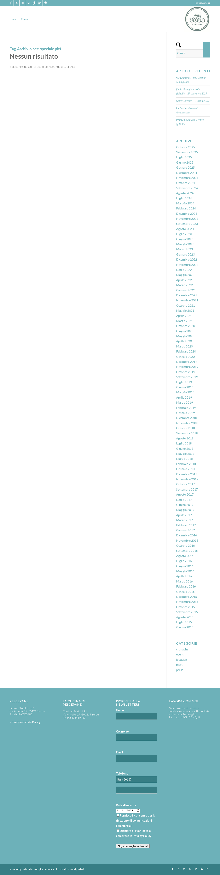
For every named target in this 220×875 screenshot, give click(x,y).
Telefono (122, 773)
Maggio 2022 (185, 274)
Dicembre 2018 (186, 417)
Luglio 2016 (184, 561)
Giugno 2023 (184, 239)
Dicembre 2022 (186, 259)
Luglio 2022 (184, 269)
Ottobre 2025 (185, 147)
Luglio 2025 (184, 157)
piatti (179, 664)
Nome (120, 710)
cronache (182, 649)
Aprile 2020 (184, 341)
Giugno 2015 (184, 627)
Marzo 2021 (184, 321)
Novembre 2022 (187, 264)
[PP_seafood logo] (197, 19)
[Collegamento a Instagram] (22, 3)
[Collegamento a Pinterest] (46, 3)
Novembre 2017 (187, 479)
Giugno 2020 (184, 331)
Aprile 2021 (184, 315)
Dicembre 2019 (186, 361)
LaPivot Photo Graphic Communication (40, 869)
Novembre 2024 (187, 177)
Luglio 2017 (184, 499)
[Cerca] (193, 53)
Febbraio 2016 (186, 586)
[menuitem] (12, 19)
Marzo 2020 (184, 346)
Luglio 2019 (184, 382)
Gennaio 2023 (185, 254)
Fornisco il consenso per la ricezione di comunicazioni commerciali (135, 820)
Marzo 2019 (184, 402)
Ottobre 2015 (185, 607)
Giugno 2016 (184, 566)
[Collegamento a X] (16, 3)
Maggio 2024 (185, 203)
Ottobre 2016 (185, 545)
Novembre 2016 (187, 540)
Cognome (122, 731)
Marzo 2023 (184, 249)
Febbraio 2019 (186, 407)
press (179, 670)
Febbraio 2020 (186, 351)
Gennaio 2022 (185, 290)
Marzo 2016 (184, 581)
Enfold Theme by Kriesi (72, 869)
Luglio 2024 (184, 198)
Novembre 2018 (187, 423)
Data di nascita (126, 805)
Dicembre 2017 (186, 474)
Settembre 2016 (187, 550)
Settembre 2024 (187, 188)
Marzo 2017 (184, 520)
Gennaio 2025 (185, 167)
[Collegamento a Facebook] (11, 3)
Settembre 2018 (187, 433)
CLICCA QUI (192, 717)
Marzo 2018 (184, 458)
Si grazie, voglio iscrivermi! (133, 846)
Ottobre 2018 (185, 428)
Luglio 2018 (184, 443)
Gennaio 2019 (185, 412)
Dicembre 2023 (186, 213)
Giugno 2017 (184, 504)
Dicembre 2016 (186, 535)
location (181, 659)
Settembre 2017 (187, 489)
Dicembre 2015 (186, 596)
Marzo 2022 (184, 285)
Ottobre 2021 (185, 305)
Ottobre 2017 (185, 484)
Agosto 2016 (185, 556)
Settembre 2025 (187, 152)
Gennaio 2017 (185, 530)
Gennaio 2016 (185, 591)
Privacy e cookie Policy (25, 722)
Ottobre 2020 (185, 326)
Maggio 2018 (185, 453)
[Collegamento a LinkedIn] (40, 3)
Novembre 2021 (187, 300)
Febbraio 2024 (186, 208)
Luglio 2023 (184, 234)
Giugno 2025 (184, 162)
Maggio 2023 (185, 244)
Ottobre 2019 (185, 372)
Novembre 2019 (187, 366)
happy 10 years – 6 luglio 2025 (192, 101)
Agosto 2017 (185, 494)
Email (119, 752)
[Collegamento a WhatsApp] (28, 3)
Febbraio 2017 (186, 525)
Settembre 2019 (187, 377)
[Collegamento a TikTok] (34, 3)
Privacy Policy (142, 835)
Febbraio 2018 (186, 464)
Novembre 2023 (187, 218)
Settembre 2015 (187, 612)
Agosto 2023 (185, 229)
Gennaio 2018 (185, 469)
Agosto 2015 (185, 617)
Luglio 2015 (184, 622)
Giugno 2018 (184, 448)
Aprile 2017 (184, 515)
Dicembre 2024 (186, 172)
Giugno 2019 (184, 387)
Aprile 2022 (184, 280)
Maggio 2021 (185, 310)
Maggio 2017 (185, 509)
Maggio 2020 (185, 336)
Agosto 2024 (185, 193)
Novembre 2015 (187, 601)
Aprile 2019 (184, 397)
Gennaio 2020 (185, 356)
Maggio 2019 (185, 392)
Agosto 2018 (185, 438)
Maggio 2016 (185, 571)
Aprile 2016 (184, 576)
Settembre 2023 (187, 223)
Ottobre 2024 (185, 182)
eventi (180, 654)
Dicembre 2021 (186, 295)
